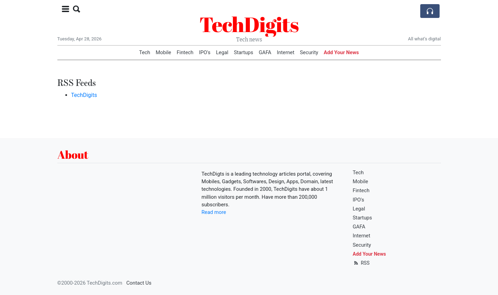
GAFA (265, 52)
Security (309, 52)
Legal (222, 52)
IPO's (204, 52)
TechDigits (249, 24)
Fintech (185, 52)
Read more (213, 212)
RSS (361, 263)
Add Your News (341, 52)
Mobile (163, 52)
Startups (243, 52)
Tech (144, 52)
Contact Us (138, 283)
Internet (285, 52)
